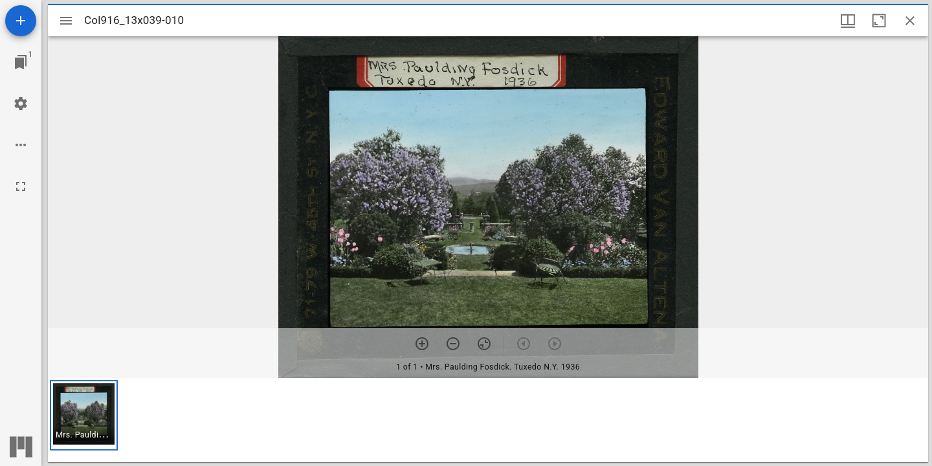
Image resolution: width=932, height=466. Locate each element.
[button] (84, 415)
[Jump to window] (20, 62)
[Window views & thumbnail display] (847, 20)
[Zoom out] (453, 343)
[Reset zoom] (484, 343)
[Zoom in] (422, 343)
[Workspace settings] (20, 103)
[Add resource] (20, 20)
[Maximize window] (878, 20)
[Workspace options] (20, 145)
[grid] (488, 420)
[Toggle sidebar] (66, 20)
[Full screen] (20, 186)
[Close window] (910, 20)
